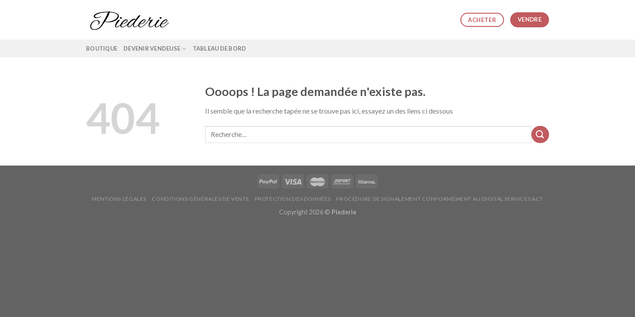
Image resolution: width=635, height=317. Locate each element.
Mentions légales (119, 198)
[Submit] (540, 134)
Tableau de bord (220, 48)
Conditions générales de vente (200, 198)
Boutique (101, 48)
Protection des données (293, 198)
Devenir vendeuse (155, 48)
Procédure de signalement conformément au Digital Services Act (439, 198)
